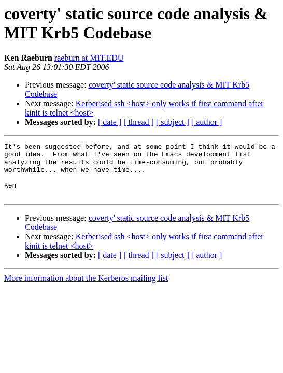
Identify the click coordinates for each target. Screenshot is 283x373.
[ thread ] (138, 122)
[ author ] (206, 122)
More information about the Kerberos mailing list (86, 288)
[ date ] (109, 122)
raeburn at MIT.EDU (88, 57)
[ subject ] (172, 122)
